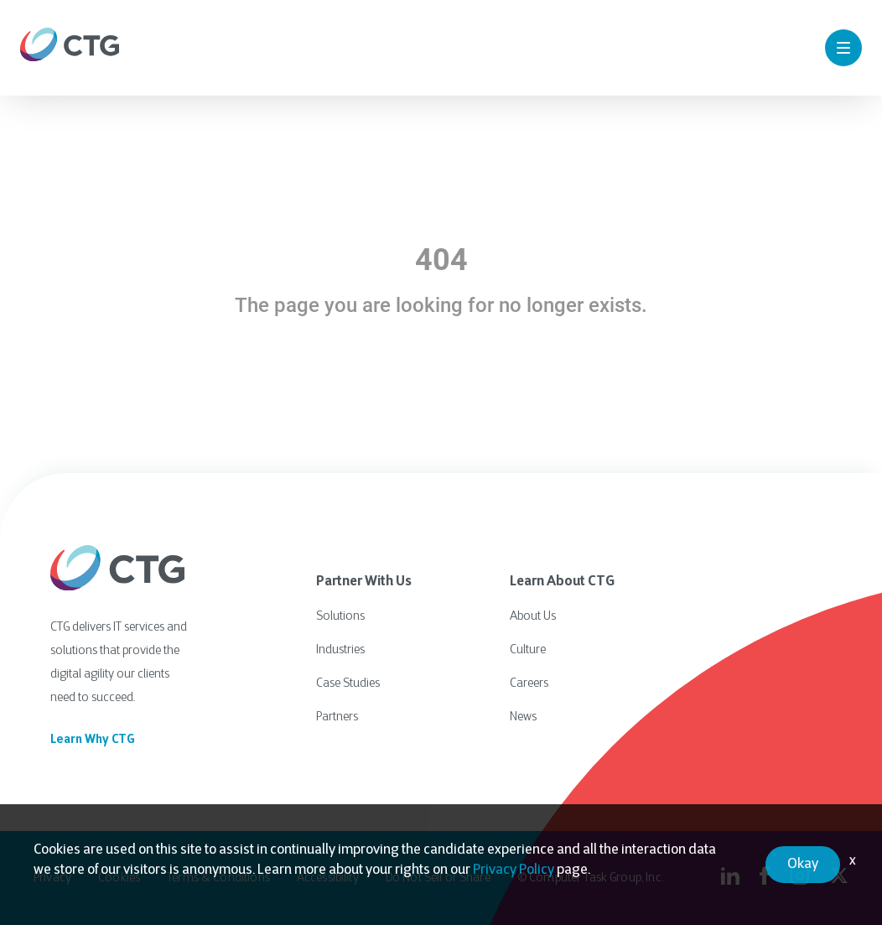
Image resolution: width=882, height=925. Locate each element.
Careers (529, 684)
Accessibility (328, 878)
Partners (337, 717)
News (523, 717)
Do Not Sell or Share (438, 878)
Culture (528, 650)
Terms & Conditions (218, 878)
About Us (533, 617)
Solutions (340, 617)
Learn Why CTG (92, 740)
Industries (340, 650)
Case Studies (348, 684)
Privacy (52, 878)
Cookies (119, 878)
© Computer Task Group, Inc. (590, 878)
